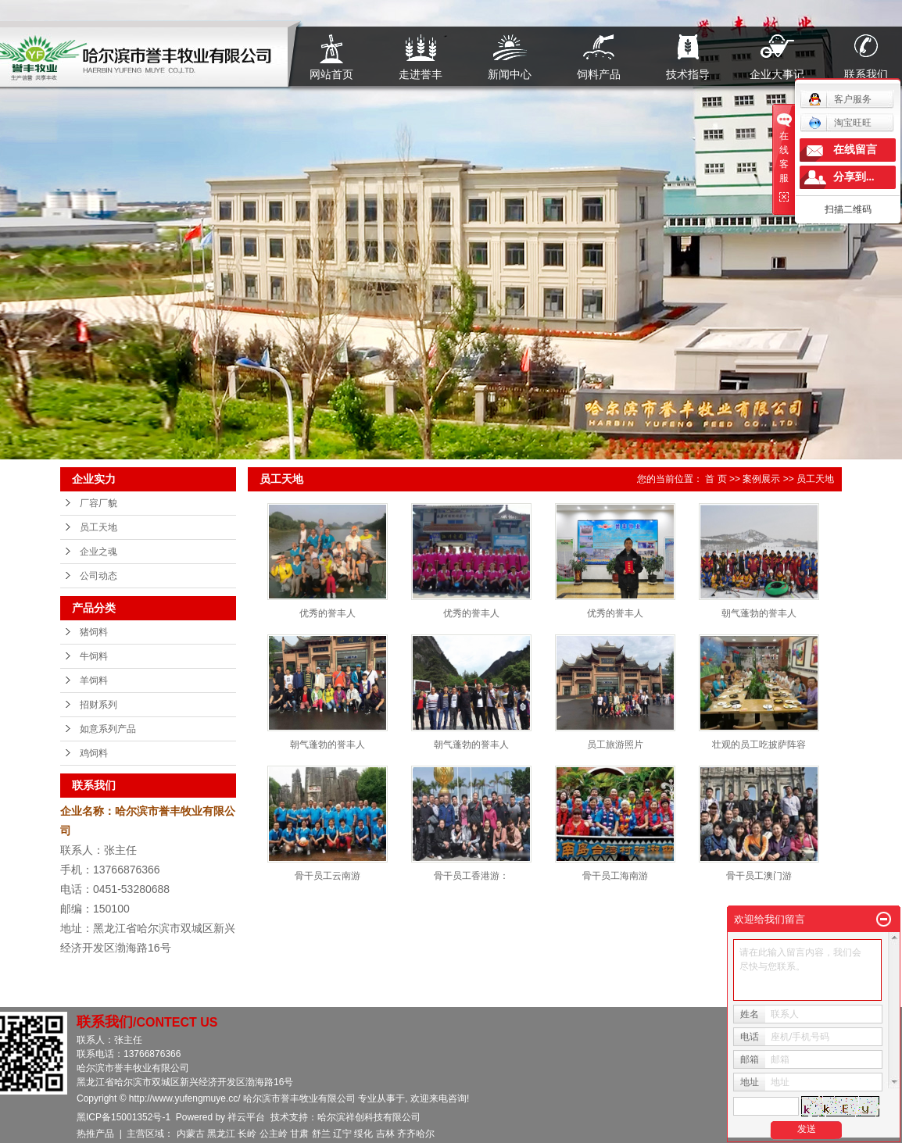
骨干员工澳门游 (759, 875)
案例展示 (761, 478)
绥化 (363, 1133)
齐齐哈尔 (416, 1133)
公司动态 (98, 575)
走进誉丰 (420, 74)
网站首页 (331, 74)
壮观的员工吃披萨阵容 (759, 744)
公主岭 (274, 1133)
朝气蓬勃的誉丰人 (758, 613)
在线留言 (855, 149)
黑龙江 (221, 1133)
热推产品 (95, 1133)
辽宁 (342, 1133)
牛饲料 (94, 656)
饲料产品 (599, 74)
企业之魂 (98, 551)
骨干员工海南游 (615, 875)
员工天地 (98, 527)
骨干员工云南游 (327, 875)
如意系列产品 (108, 728)
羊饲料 (94, 680)
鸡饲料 (94, 753)
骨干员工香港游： (471, 875)
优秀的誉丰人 (327, 613)
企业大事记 (777, 74)
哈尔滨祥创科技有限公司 (369, 1117)
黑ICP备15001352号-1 (123, 1117)
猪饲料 (94, 632)
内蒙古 (191, 1133)
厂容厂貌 (98, 503)
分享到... (854, 177)
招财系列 (98, 704)
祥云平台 (246, 1117)
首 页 (715, 478)
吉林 (385, 1133)
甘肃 (299, 1133)
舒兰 (321, 1133)
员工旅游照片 (615, 744)
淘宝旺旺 (840, 122)
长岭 (247, 1133)
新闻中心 (510, 74)
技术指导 (688, 74)
